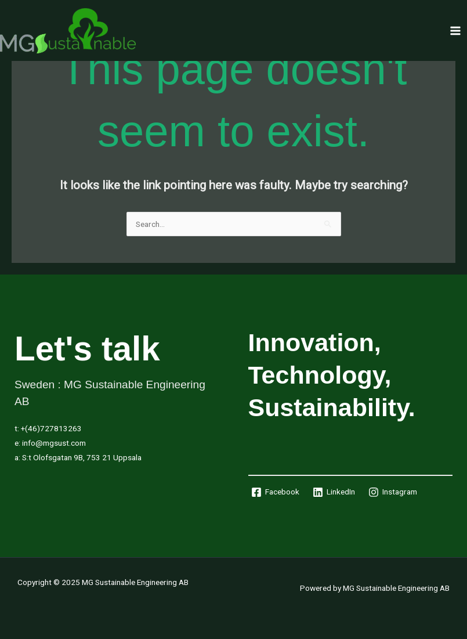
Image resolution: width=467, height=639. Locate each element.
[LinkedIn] (333, 492)
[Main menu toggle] (456, 30)
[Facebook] (275, 492)
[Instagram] (392, 492)
